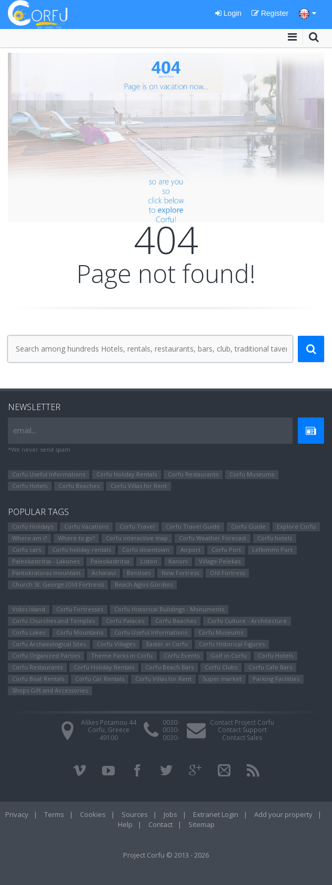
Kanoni (178, 561)
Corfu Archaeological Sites (49, 644)
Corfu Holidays (32, 526)
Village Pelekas (219, 561)
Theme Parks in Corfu (122, 655)
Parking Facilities (276, 679)
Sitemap (201, 824)
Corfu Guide (248, 526)
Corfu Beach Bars (169, 667)
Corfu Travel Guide (193, 526)
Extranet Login (215, 814)
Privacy (16, 814)
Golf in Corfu (228, 655)
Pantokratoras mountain (46, 573)
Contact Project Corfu (242, 722)
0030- (171, 722)
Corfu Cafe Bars (270, 667)
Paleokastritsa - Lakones (45, 561)
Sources (135, 814)
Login (228, 13)
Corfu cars (26, 549)
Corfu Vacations (86, 526)
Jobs (170, 814)
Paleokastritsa (109, 561)
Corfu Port (226, 549)
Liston (148, 561)
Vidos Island (28, 609)
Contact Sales (242, 737)
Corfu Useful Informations (48, 474)
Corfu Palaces (125, 621)
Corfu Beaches (78, 486)
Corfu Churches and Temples (53, 621)
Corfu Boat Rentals (38, 679)
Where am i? (29, 538)
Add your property (283, 814)
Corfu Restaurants (193, 474)
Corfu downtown (145, 549)
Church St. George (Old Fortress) (58, 584)
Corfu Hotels (29, 486)
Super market (222, 679)
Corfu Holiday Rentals (126, 474)
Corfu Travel (137, 526)
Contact (160, 824)
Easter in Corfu (167, 644)
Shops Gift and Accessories (50, 690)
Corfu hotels (274, 538)
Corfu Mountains (79, 632)
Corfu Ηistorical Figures (232, 644)
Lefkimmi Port (272, 549)
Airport (190, 549)
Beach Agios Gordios (144, 584)
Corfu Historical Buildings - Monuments (169, 609)
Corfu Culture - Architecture (247, 621)
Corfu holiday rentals (81, 549)
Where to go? (76, 538)
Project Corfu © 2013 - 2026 (166, 855)
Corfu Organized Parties (46, 655)
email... (24, 430)
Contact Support (242, 729)
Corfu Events (181, 655)
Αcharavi (104, 573)
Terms (54, 814)
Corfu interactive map (137, 538)
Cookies (93, 814)
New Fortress (180, 573)
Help (125, 824)
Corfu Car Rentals (99, 679)
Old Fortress (227, 573)
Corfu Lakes (28, 632)
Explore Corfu (296, 526)
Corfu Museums (251, 474)
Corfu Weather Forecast (212, 538)
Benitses (138, 573)
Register (269, 13)
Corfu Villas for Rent (138, 486)
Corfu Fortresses (79, 609)
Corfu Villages (116, 644)
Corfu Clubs (221, 667)
